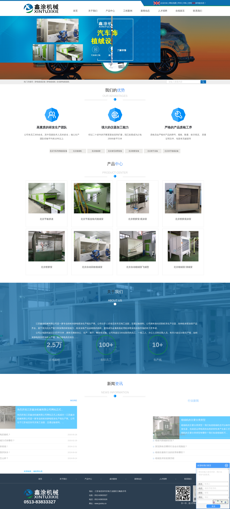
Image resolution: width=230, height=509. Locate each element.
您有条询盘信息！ (197, 3)
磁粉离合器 (37, 471)
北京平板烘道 (46, 219)
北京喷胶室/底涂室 (137, 219)
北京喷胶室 (46, 267)
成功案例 (113, 479)
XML (185, 3)
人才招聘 (162, 10)
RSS (180, 3)
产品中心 (110, 10)
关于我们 (92, 10)
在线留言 (180, 10)
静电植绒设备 (40, 82)
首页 (75, 10)
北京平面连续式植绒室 (92, 219)
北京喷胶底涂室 (183, 219)
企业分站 (164, 3)
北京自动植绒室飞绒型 (137, 267)
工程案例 (127, 10)
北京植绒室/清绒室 (183, 267)
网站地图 (172, 3)
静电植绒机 (51, 82)
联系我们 (197, 10)
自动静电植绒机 (63, 82)
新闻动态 (145, 10)
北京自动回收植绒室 (92, 267)
